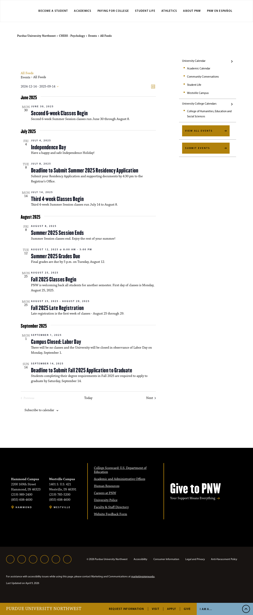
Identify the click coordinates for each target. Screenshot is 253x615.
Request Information (126, 609)
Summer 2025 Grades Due (55, 256)
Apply (171, 609)
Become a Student (53, 11)
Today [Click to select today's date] (88, 398)
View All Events (199, 130)
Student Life (145, 11)
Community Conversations (203, 76)
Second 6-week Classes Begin (59, 113)
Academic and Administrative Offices (119, 479)
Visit (155, 609)
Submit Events (197, 147)
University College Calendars (199, 103)
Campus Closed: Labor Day (56, 341)
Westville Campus (198, 93)
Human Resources (106, 486)
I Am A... (206, 609)
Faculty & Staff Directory (111, 507)
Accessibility (140, 559)
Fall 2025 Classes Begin (53, 279)
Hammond (24, 507)
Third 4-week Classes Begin (57, 199)
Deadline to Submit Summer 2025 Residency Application (84, 170)
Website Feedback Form (110, 514)
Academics (82, 11)
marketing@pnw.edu (143, 576)
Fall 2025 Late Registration (57, 307)
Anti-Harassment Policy (224, 559)
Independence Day (48, 147)
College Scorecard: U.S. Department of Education (120, 470)
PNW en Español (219, 11)
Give (187, 609)
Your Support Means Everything (192, 498)
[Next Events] (151, 398)
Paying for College (113, 11)
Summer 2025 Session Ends (57, 232)
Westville (62, 507)
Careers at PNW (105, 493)
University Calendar (193, 61)
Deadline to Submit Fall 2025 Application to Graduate (81, 370)
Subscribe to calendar (39, 410)
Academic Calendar (198, 68)
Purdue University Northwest (44, 609)
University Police (105, 500)
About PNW (192, 11)
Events (25, 77)
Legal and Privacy (195, 559)
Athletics (169, 11)
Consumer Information (166, 559)
